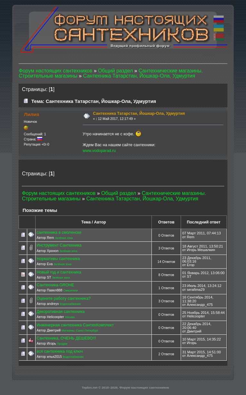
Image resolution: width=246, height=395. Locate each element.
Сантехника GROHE (55, 285)
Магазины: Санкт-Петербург (80, 330)
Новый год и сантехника (59, 272)
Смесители (70, 290)
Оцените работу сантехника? (64, 298)
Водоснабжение (70, 304)
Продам (62, 343)
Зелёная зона (64, 238)
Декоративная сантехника (61, 311)
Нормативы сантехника (58, 258)
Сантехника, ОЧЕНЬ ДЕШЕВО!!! (66, 338)
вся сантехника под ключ (60, 351)
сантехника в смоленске (59, 232)
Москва (70, 317)
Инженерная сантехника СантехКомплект (75, 325)
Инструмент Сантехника (59, 245)
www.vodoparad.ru (99, 150)
